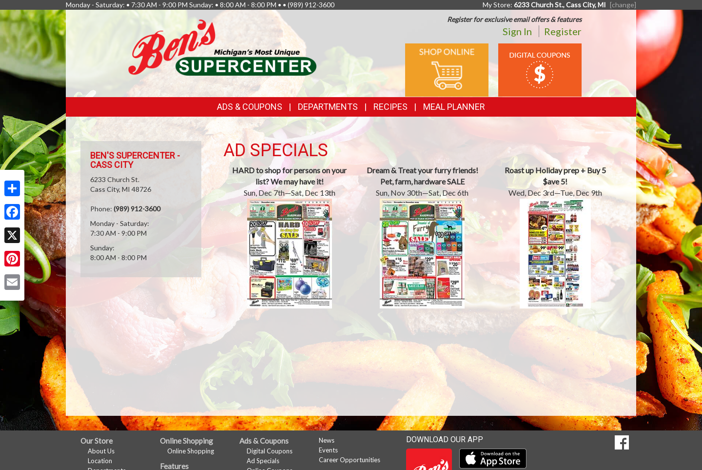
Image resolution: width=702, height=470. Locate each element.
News (326, 440)
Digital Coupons (269, 451)
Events (328, 450)
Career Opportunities (349, 460)
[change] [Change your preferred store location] (623, 4)
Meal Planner (454, 107)
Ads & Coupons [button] (249, 107)
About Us (101, 451)
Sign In (517, 31)
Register (563, 31)
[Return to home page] (222, 46)
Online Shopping (190, 451)
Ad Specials (263, 461)
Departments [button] (328, 107)
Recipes (390, 107)
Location (100, 461)
